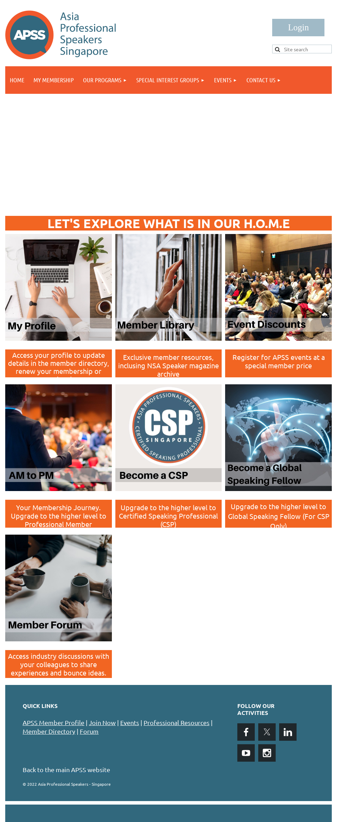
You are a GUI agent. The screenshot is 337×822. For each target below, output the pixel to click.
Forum (89, 731)
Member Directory (49, 731)
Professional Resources (176, 722)
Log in (298, 27)
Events (129, 722)
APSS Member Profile (53, 722)
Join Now (102, 722)
